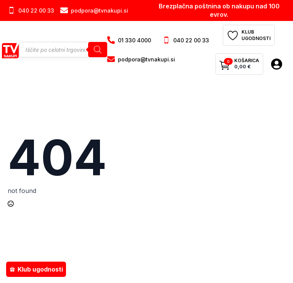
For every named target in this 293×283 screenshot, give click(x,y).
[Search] (97, 49)
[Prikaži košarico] (239, 64)
